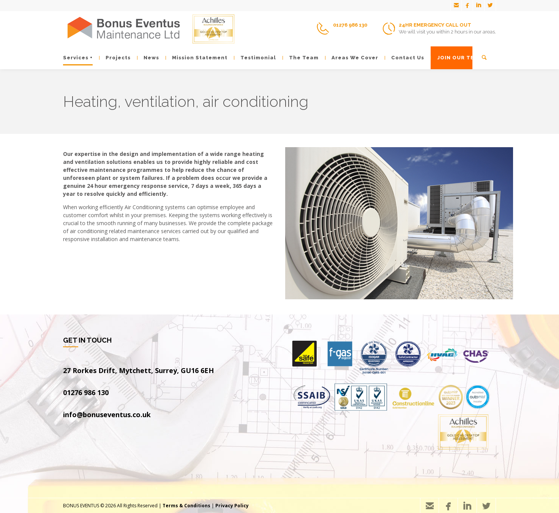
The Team (301, 57)
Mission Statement (196, 57)
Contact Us (404, 57)
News (148, 57)
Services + (78, 57)
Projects (115, 57)
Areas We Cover (351, 57)
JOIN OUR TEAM (456, 57)
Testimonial (255, 57)
